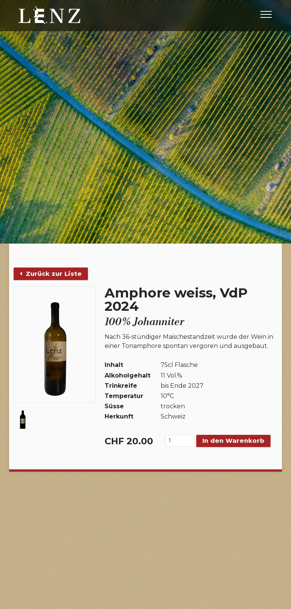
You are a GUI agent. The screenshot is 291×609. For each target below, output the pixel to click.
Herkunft (119, 416)
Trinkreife (121, 385)
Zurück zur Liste (51, 273)
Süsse (114, 406)
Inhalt (114, 364)
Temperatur (124, 396)
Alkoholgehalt (127, 375)
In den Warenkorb (233, 440)
